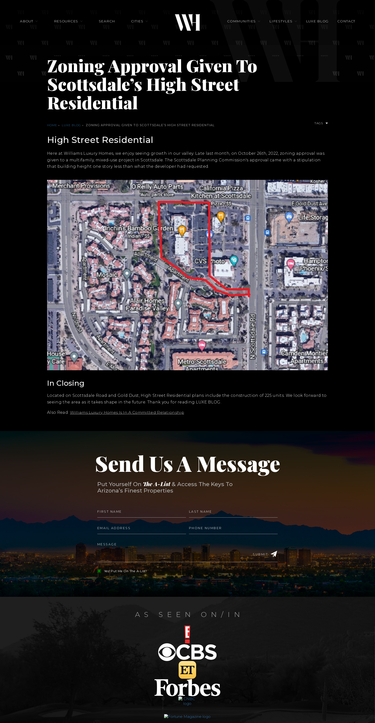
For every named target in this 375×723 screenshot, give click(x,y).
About (30, 23)
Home (52, 125)
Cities (137, 23)
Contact (343, 23)
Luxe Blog (315, 23)
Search (108, 23)
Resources (68, 23)
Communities (241, 23)
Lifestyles (279, 23)
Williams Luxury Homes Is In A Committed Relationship (129, 412)
